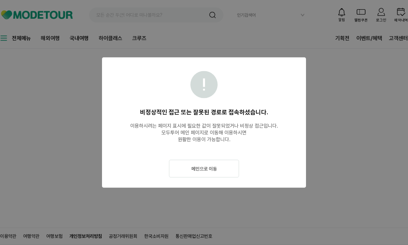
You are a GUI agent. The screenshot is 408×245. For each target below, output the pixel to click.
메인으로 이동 (204, 169)
